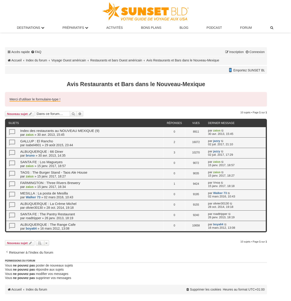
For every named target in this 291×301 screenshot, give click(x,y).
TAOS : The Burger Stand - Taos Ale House (53, 172)
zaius (30, 134)
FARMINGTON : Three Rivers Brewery (50, 183)
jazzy (216, 141)
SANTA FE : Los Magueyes (41, 162)
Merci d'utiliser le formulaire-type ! (35, 99)
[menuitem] (272, 28)
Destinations (30, 27)
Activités (114, 27)
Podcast (214, 27)
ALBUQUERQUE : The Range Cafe (48, 224)
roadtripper (33, 218)
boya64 (31, 228)
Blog (184, 27)
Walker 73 (33, 197)
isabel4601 (33, 145)
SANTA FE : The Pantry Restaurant (47, 214)
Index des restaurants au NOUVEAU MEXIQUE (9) (59, 131)
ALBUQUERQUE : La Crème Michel (48, 204)
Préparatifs (75, 27)
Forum (246, 27)
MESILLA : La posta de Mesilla (44, 193)
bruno (30, 155)
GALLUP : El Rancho (36, 141)
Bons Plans (151, 27)
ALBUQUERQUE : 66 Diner (41, 151)
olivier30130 (34, 207)
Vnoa (216, 182)
